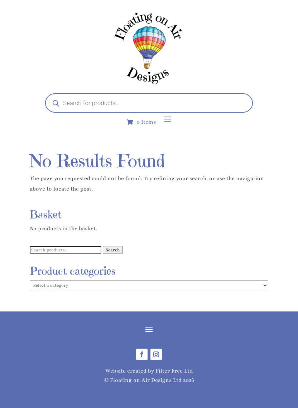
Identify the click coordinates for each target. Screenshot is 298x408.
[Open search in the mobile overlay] (149, 103)
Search (113, 250)
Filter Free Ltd (174, 370)
